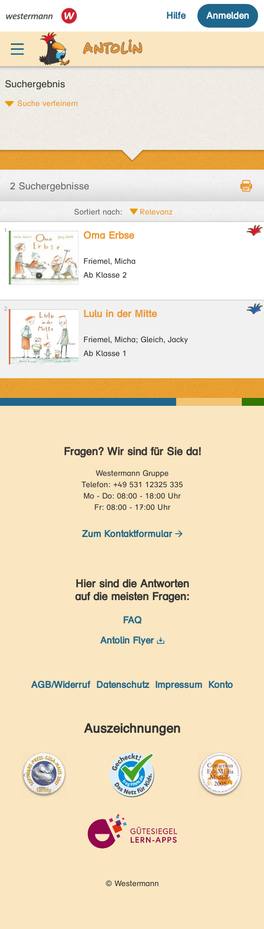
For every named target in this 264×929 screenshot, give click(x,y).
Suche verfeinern (47, 103)
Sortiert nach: (98, 211)
